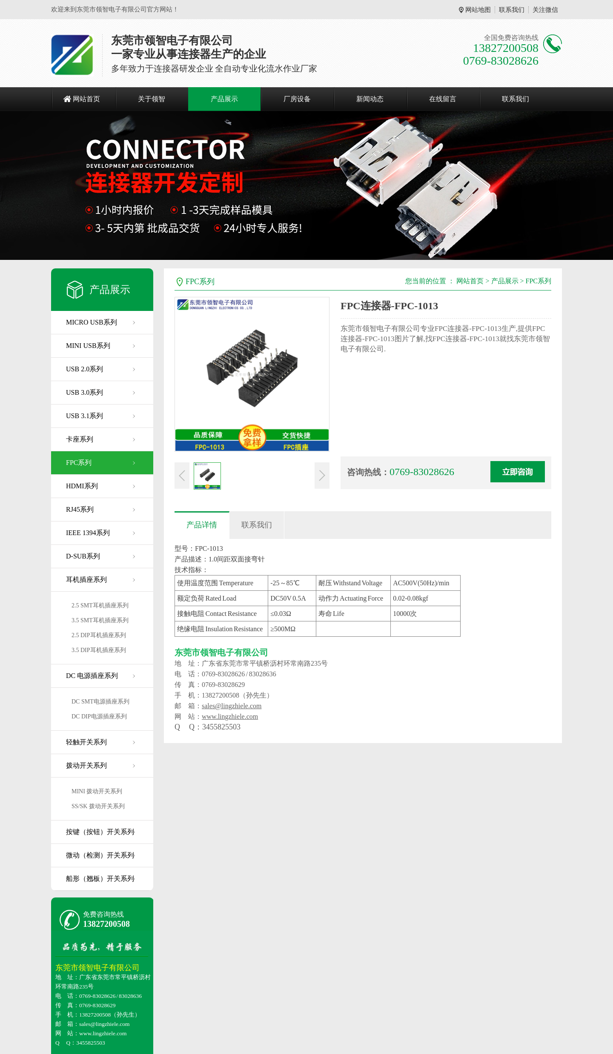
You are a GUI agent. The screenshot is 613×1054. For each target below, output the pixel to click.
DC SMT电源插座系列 (100, 701)
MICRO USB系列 (91, 322)
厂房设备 (297, 99)
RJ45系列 (80, 509)
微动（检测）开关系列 (100, 855)
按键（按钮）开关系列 (100, 831)
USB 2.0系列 (84, 369)
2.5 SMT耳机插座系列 (100, 605)
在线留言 (442, 99)
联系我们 (511, 9)
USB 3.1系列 (84, 415)
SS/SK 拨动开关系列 (98, 806)
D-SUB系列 (83, 556)
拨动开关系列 (86, 765)
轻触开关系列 (86, 742)
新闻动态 (370, 99)
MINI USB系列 (88, 345)
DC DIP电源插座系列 (99, 716)
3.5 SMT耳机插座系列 (100, 620)
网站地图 (478, 9)
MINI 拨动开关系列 (97, 791)
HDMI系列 (82, 486)
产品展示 (224, 99)
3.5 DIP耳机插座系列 (99, 650)
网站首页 (86, 99)
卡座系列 (79, 439)
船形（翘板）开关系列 (100, 878)
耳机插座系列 (86, 579)
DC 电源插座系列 (92, 675)
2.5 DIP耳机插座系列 (99, 635)
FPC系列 (79, 462)
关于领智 (151, 99)
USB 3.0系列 (84, 392)
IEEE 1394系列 (88, 532)
